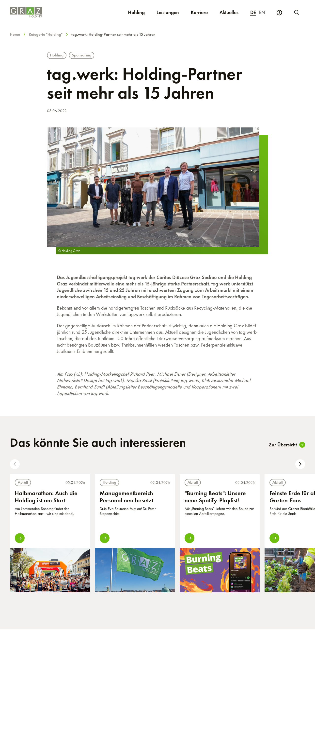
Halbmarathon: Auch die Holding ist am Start (46, 496)
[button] (15, 464)
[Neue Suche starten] (296, 12)
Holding (136, 12)
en (262, 12)
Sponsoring (81, 55)
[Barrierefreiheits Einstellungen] (279, 13)
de (253, 12)
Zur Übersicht (287, 444)
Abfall (23, 482)
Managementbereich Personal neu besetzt (126, 496)
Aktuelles (229, 12)
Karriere (202, 12)
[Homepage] (46, 12)
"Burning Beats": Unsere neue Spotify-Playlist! (215, 496)
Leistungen (168, 12)
